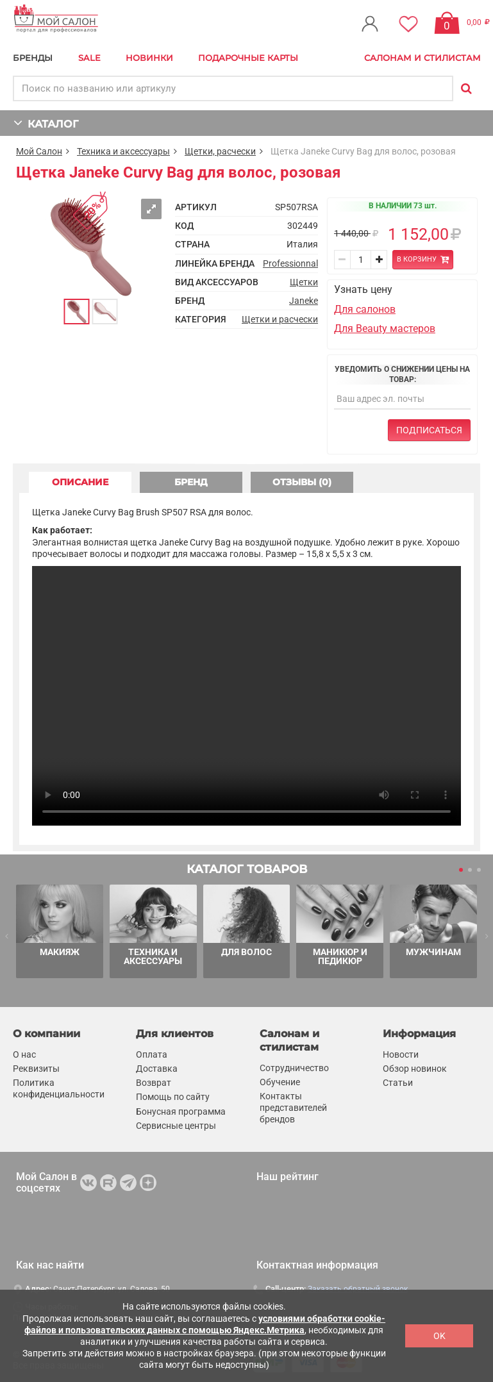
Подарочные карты (248, 58)
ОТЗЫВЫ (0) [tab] (301, 482)
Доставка (157, 1068)
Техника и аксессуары (123, 151)
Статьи (398, 1083)
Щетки (304, 282)
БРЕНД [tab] (191, 482)
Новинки (149, 58)
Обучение (280, 1082)
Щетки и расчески (280, 319)
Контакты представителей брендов (293, 1107)
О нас (24, 1054)
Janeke (303, 301)
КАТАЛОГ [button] (45, 122)
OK (439, 1336)
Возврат (153, 1083)
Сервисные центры (176, 1125)
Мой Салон (39, 151)
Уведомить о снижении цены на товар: (402, 374)
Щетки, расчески (220, 151)
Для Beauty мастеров (384, 328)
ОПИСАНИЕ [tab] (80, 482)
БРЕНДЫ (33, 58)
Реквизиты (36, 1068)
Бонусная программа (181, 1111)
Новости (401, 1054)
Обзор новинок (415, 1068)
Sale (89, 58)
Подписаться (429, 430)
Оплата (151, 1054)
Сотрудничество (294, 1068)
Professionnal (290, 263)
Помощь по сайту (173, 1097)
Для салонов (365, 309)
